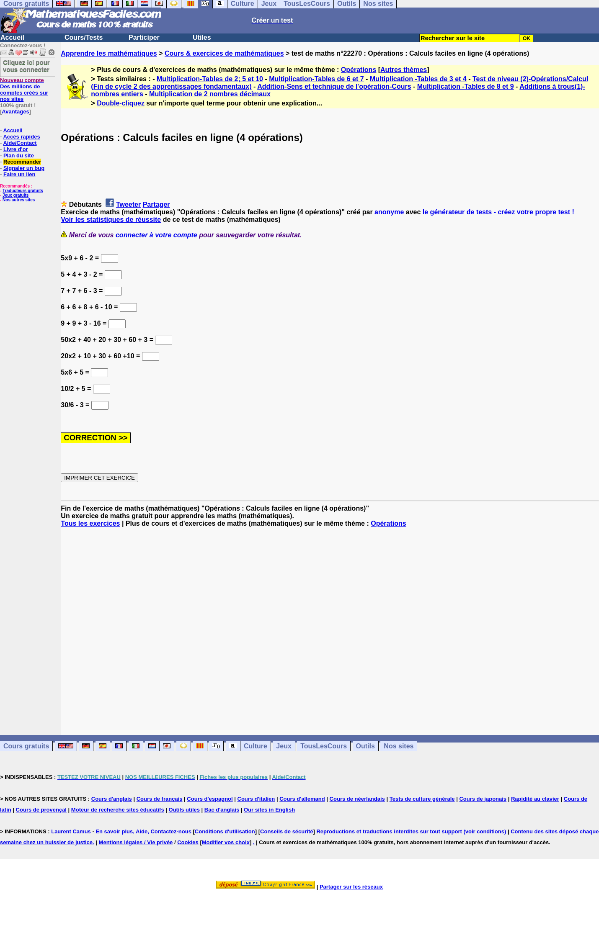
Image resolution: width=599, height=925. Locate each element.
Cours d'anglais (111, 799)
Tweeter (128, 204)
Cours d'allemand (302, 799)
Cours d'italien (256, 799)
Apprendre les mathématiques (109, 53)
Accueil (12, 37)
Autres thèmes (403, 69)
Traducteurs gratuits (23, 190)
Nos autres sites (19, 200)
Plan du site (18, 155)
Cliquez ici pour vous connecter (26, 66)
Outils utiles (184, 810)
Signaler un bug (23, 168)
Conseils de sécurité (286, 831)
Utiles (202, 37)
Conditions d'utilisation (225, 831)
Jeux (283, 746)
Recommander (22, 162)
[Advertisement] (330, 623)
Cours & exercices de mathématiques (224, 53)
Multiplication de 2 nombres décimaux (210, 94)
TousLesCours (323, 746)
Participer (144, 37)
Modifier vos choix (226, 842)
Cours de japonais (482, 799)
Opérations (358, 69)
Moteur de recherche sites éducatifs (117, 810)
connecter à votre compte (156, 235)
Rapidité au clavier (535, 799)
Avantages (15, 111)
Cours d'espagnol (209, 799)
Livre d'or (15, 149)
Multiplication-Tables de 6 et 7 (316, 78)
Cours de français (160, 799)
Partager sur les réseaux (351, 887)
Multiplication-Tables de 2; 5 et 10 (210, 78)
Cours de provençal (41, 810)
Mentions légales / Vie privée (136, 842)
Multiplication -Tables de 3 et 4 (418, 78)
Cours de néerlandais (357, 799)
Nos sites (398, 746)
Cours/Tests (84, 37)
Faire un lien (19, 174)
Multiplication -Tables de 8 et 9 (465, 86)
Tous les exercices (90, 523)
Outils (365, 746)
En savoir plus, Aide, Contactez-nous (143, 831)
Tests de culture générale (422, 799)
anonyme (389, 212)
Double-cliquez (121, 103)
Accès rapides (21, 137)
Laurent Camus (71, 831)
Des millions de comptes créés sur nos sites (24, 89)
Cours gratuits (26, 746)
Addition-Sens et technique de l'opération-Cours (334, 86)
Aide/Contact (19, 143)
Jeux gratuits (15, 195)
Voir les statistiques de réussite (111, 219)
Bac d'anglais (221, 810)
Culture (255, 746)
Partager (156, 204)
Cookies (188, 842)
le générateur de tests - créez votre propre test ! (498, 212)
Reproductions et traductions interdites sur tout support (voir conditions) (411, 831)
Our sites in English (269, 810)
